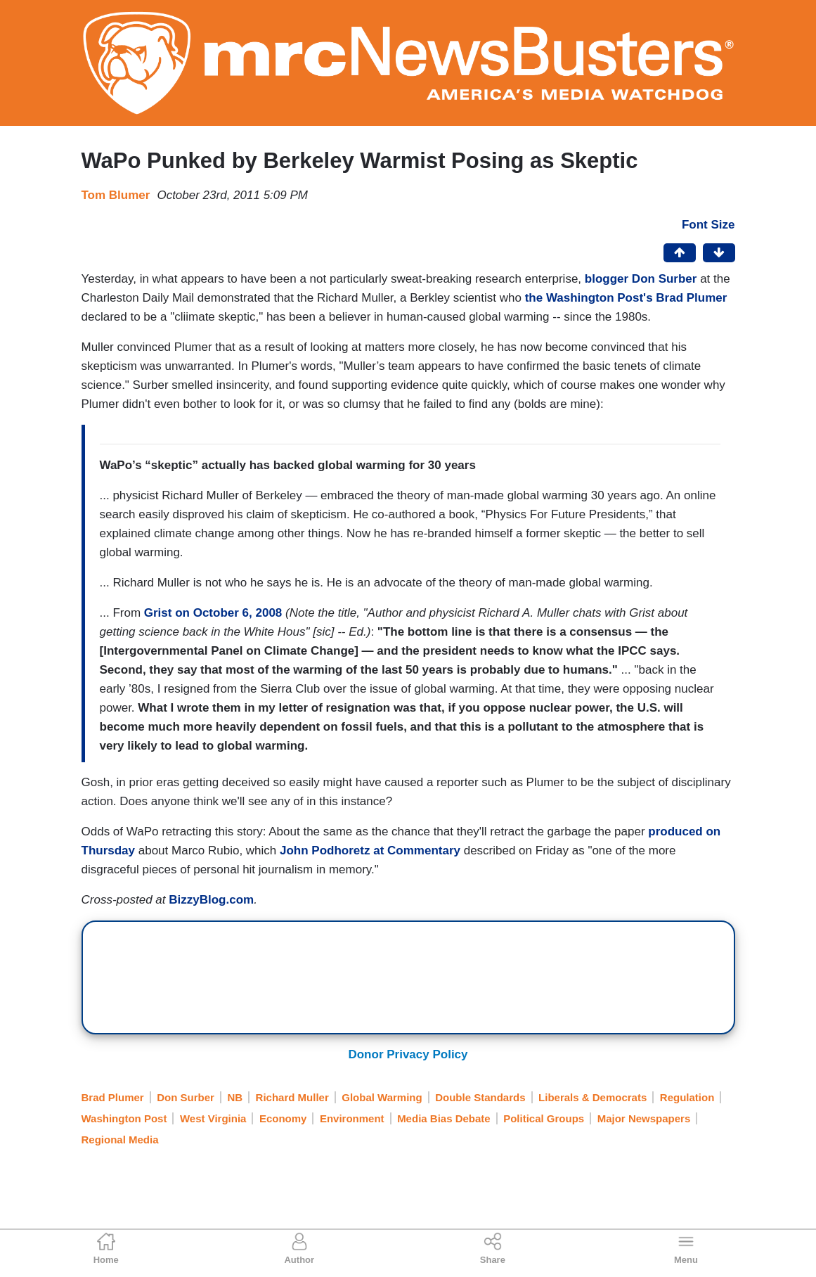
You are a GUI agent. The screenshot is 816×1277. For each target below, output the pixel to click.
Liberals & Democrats (592, 1097)
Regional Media (120, 1140)
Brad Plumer (113, 1097)
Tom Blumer (116, 195)
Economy (283, 1118)
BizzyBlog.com (211, 899)
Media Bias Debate (444, 1118)
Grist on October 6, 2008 (213, 613)
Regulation (687, 1097)
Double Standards (480, 1097)
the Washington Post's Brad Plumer (626, 297)
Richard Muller (292, 1097)
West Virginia (213, 1118)
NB (234, 1097)
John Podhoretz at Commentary (370, 850)
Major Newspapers (644, 1118)
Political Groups (543, 1118)
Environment (352, 1118)
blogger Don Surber (641, 278)
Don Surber (185, 1097)
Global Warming (382, 1097)
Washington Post (124, 1118)
